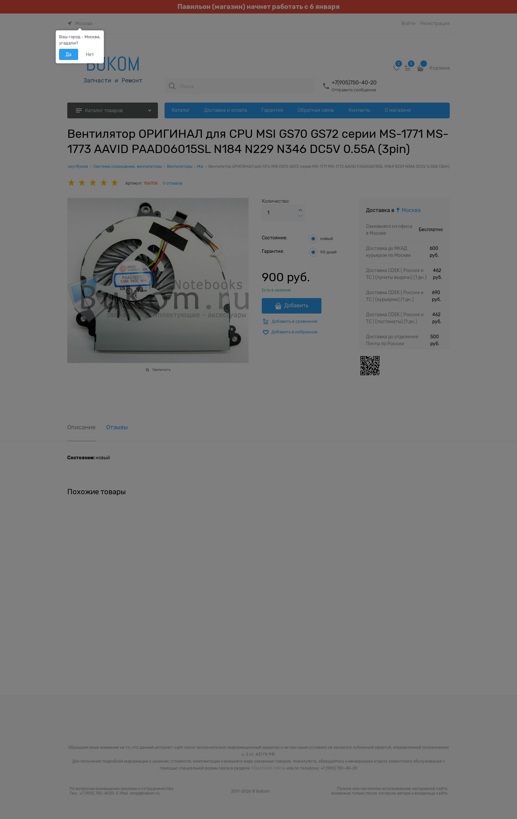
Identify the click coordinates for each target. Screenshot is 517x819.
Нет (90, 54)
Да (69, 54)
